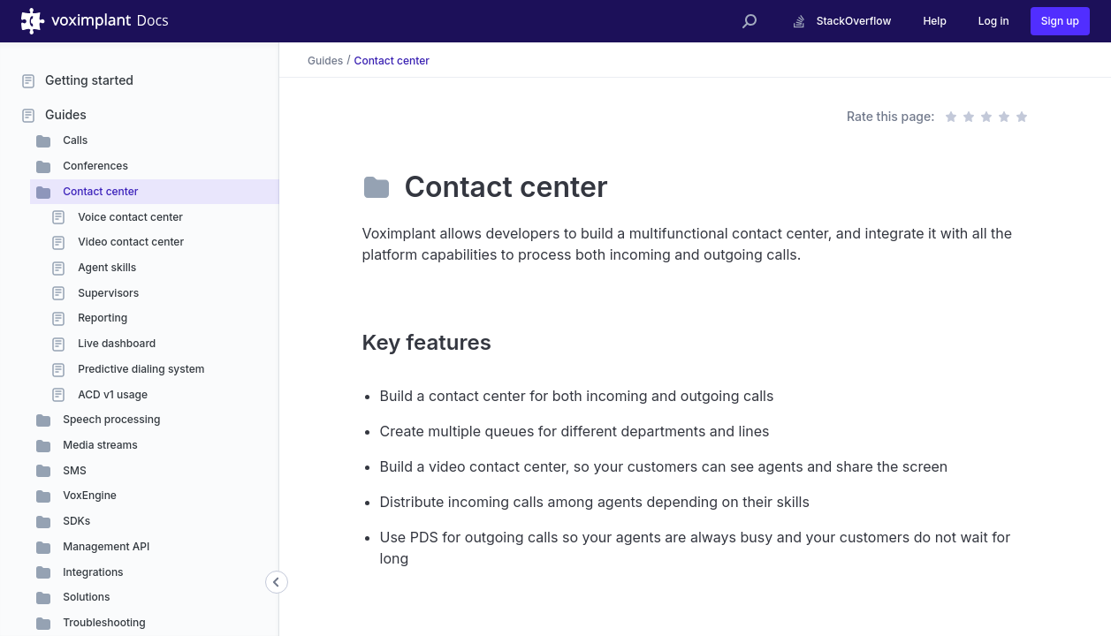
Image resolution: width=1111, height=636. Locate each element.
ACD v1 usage (111, 394)
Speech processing (110, 419)
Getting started (89, 79)
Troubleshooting (103, 622)
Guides (66, 114)
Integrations (92, 572)
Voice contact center (129, 216)
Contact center (99, 191)
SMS (73, 470)
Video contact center (129, 241)
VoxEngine (88, 495)
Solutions (85, 596)
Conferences (94, 165)
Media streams (99, 444)
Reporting (101, 317)
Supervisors (107, 292)
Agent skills (105, 267)
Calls (74, 140)
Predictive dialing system (139, 368)
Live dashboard (115, 343)
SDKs (75, 520)
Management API (104, 546)
